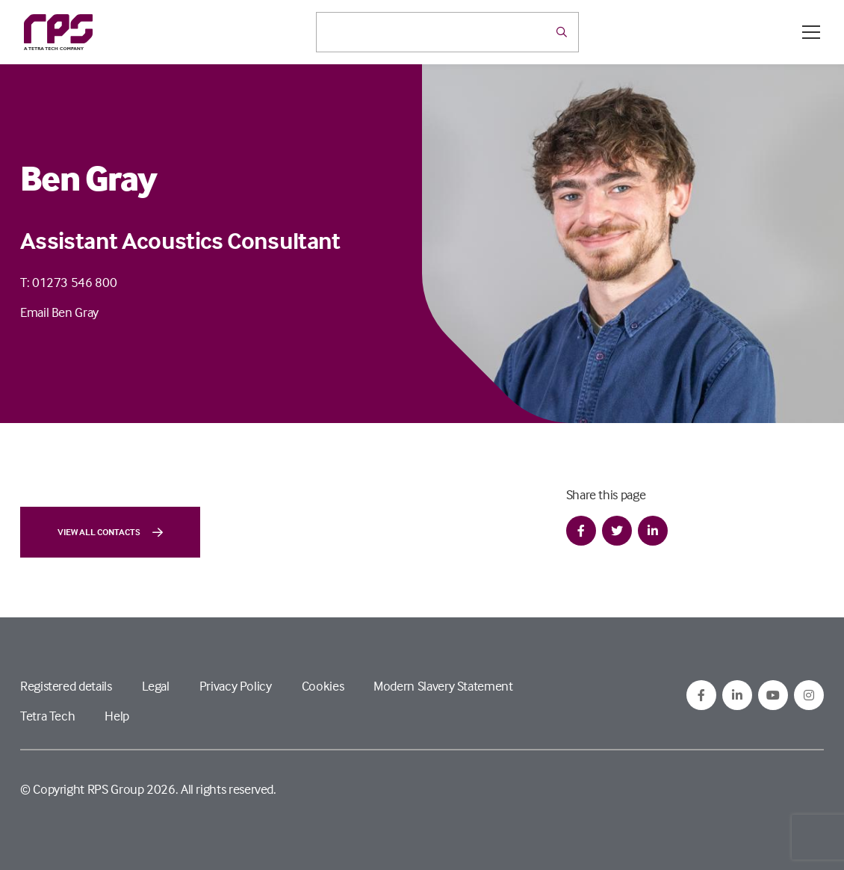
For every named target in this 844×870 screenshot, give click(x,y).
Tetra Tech (47, 715)
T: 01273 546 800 (68, 282)
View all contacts (110, 532)
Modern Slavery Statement (442, 685)
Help (117, 715)
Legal (156, 685)
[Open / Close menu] (811, 32)
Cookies (323, 685)
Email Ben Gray (59, 312)
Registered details (66, 685)
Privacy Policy (235, 685)
